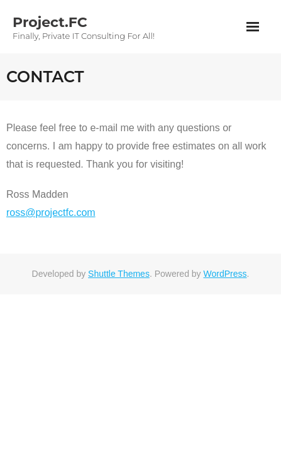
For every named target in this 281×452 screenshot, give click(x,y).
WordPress (225, 274)
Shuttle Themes (119, 274)
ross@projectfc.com (51, 212)
